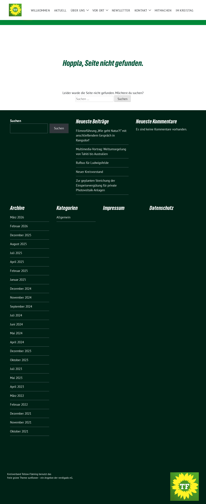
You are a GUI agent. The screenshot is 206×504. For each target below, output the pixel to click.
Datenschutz (161, 203)
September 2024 (21, 301)
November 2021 (20, 417)
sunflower (33, 472)
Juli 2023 (16, 364)
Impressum (113, 203)
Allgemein (63, 212)
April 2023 (17, 381)
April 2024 (17, 337)
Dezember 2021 (20, 408)
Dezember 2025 (20, 230)
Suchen (15, 115)
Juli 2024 (16, 310)
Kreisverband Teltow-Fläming (62, 13)
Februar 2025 (19, 266)
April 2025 (17, 257)
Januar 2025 (18, 274)
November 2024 (20, 292)
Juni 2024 (16, 319)
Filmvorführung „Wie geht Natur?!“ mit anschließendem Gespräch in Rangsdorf (101, 130)
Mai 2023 (16, 373)
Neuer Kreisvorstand (89, 167)
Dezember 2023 (20, 346)
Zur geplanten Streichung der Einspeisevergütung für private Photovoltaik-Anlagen (96, 180)
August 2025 (18, 239)
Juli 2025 (16, 248)
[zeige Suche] (193, 3)
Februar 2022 (19, 399)
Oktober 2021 (19, 426)
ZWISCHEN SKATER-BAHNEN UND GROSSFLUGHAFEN (70, 18)
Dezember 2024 (20, 283)
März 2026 (17, 212)
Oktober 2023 (19, 355)
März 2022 (17, 390)
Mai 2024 (16, 328)
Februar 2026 (19, 221)
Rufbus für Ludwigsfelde (92, 158)
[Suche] (188, 3)
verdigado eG (65, 472)
